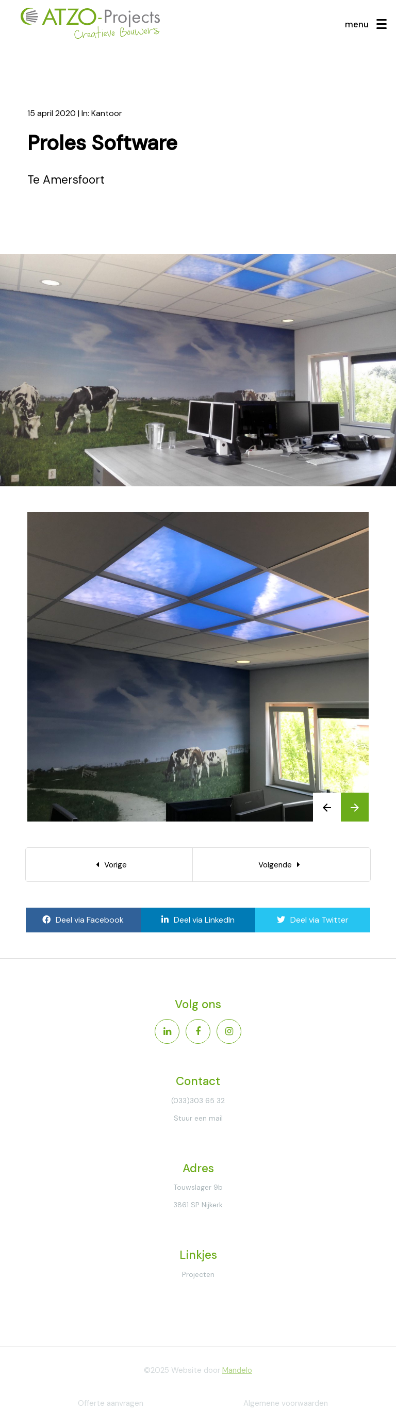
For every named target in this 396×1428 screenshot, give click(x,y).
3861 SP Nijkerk (198, 1204)
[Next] (281, 864)
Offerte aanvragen (110, 1403)
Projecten (198, 1274)
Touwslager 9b (198, 1187)
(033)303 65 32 (198, 1100)
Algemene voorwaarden (285, 1403)
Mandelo (237, 1370)
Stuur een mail (198, 1118)
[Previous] (109, 864)
